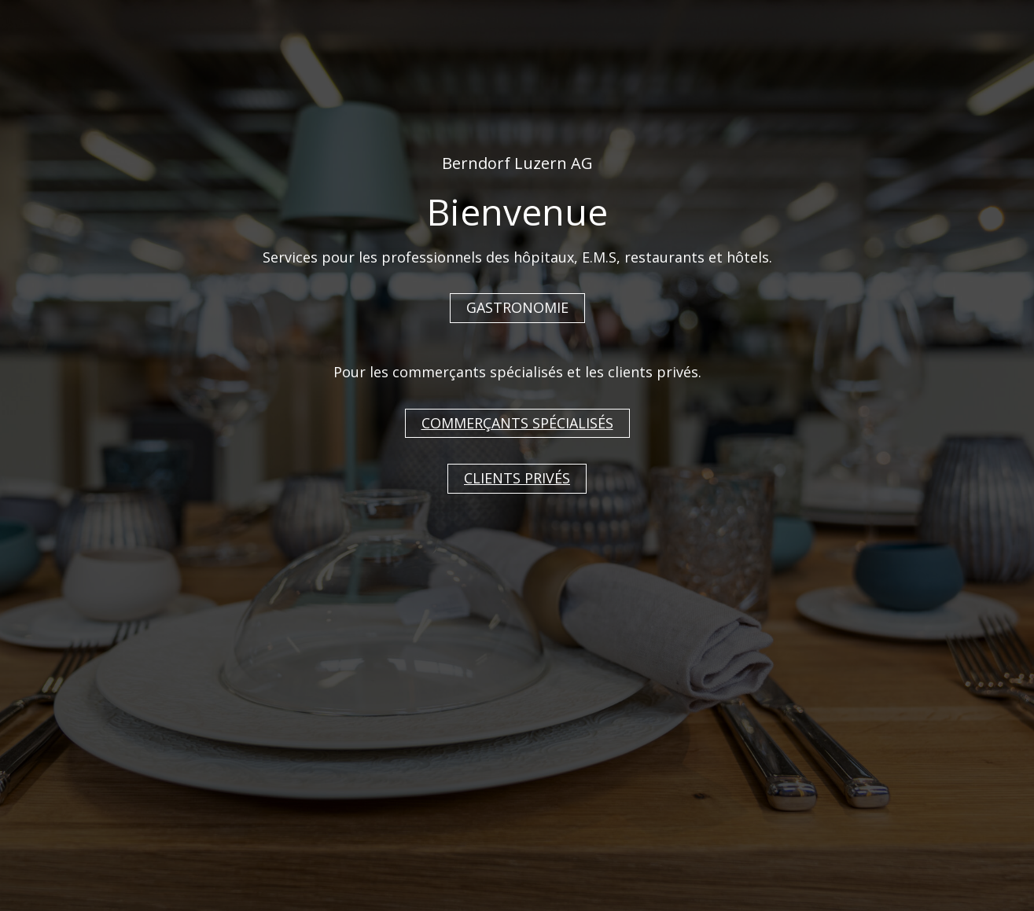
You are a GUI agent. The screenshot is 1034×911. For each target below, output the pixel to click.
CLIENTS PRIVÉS (517, 477)
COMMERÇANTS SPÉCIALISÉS (517, 422)
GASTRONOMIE (517, 307)
